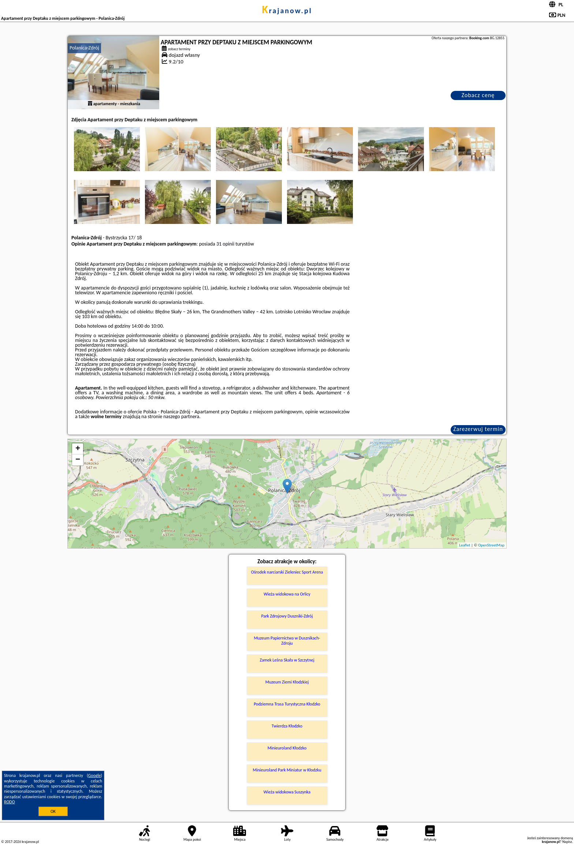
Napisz (567, 841)
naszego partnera (181, 416)
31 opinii (225, 244)
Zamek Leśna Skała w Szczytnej (287, 660)
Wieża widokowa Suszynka (287, 792)
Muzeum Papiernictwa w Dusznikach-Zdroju (287, 640)
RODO (9, 801)
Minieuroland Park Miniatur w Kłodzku (287, 770)
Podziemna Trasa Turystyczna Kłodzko (287, 704)
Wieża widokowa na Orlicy (287, 594)
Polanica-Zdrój (84, 48)
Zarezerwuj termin (478, 428)
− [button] (77, 459)
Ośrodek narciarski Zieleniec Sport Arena (287, 572)
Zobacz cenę (478, 95)
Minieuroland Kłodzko (287, 748)
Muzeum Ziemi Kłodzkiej (287, 682)
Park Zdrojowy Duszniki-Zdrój (287, 616)
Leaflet (464, 545)
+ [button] (77, 448)
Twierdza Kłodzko (287, 726)
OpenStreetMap (491, 545)
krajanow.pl (287, 10)
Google (94, 775)
